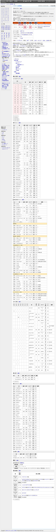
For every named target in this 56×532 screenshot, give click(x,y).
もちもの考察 (6, 75)
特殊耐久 (7, 67)
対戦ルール (4, 46)
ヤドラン (23, 487)
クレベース (50, 487)
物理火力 (3, 66)
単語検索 (39, 1)
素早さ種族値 (4, 65)
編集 (26, 1)
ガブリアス (28, 484)
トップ (20, 1)
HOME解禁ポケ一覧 (5, 48)
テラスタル (4, 78)
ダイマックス (4, 76)
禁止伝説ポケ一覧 (5, 53)
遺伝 (15, 71)
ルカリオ (23, 479)
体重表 (3, 69)
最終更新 (43, 1)
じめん (28, 32)
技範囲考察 (4, 74)
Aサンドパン (24, 489)
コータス (45, 487)
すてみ (49, 24)
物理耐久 (3, 67)
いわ (3, 132)
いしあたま (44, 26)
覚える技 (16, 60)
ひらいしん (40, 24)
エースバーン (47, 479)
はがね (31, 32)
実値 (8, 65)
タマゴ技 (18, 66)
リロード (34, 1)
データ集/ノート (5, 143)
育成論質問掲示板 (5, 80)
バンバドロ (40, 479)
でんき (21, 38)
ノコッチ (23, 484)
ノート (19, 5)
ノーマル (3, 140)
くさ (3, 138)
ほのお (3, 139)
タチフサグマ (35, 480)
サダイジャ (35, 495)
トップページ (4, 129)
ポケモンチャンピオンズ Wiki (11, 530)
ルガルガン (28, 479)
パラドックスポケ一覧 (6, 55)
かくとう (25, 32)
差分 (28, 1)
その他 (17, 70)
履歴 (30, 1)
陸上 (23, 462)
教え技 (17, 67)
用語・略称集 (4, 79)
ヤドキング (36, 487)
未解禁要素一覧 (5, 47)
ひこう (3, 136)
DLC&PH (6, 60)
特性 (6, 69)
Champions (3, 1)
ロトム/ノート (4, 144)
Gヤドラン (30, 487)
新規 (24, 1)
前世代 (7, 1)
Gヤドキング (40, 487)
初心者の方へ (4, 42)
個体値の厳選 (5, 43)
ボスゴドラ (29, 489)
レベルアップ (18, 61)
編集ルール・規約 (5, 85)
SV (3, 60)
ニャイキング (36, 489)
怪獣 (21, 462)
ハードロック (45, 24)
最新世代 (11, 1)
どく (21, 36)
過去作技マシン (20, 64)
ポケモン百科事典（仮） (11, 4)
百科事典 (15, 1)
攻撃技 (4, 71)
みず (28, 40)
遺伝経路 (18, 73)
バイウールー (24, 476)
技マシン (18, 63)
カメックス (24, 495)
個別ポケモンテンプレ (6, 83)
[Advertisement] (5, 108)
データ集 (3, 64)
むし (3, 133)
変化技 (7, 71)
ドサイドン (2, 4)
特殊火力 (7, 66)
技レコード (18, 68)
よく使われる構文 (5, 84)
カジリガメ (29, 480)
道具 (3, 75)
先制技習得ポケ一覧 (5, 56)
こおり (21, 32)
